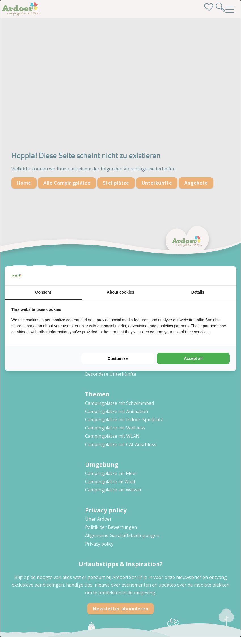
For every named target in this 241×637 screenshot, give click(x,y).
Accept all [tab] (193, 358)
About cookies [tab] (120, 292)
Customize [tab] (118, 358)
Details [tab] (197, 292)
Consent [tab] (43, 292)
